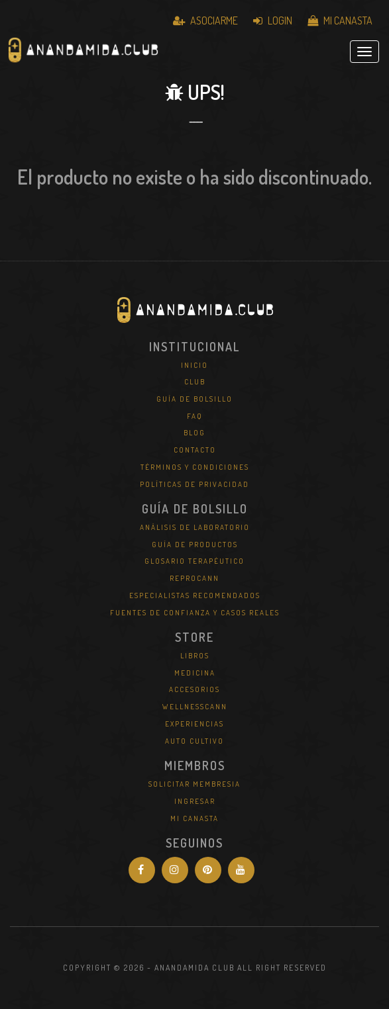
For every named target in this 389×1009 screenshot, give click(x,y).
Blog (194, 432)
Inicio (194, 365)
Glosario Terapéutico (194, 561)
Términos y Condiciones (194, 467)
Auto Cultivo (194, 741)
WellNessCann (194, 706)
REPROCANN (194, 578)
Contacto (195, 450)
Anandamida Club (83, 51)
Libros (194, 655)
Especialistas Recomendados (194, 595)
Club (194, 381)
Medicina (194, 673)
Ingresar (194, 801)
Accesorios (194, 689)
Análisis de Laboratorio (195, 527)
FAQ (195, 416)
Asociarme (205, 20)
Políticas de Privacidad (194, 484)
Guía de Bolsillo (194, 399)
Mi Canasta (339, 20)
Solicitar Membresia (194, 784)
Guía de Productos (195, 544)
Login (272, 20)
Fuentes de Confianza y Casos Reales (195, 612)
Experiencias (194, 723)
